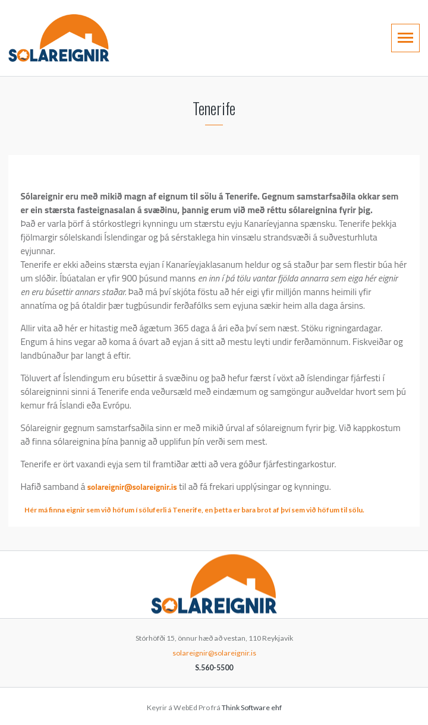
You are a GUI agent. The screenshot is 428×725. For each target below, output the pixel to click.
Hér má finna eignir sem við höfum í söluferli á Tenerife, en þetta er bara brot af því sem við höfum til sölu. (194, 509)
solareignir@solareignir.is (132, 487)
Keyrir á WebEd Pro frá (214, 707)
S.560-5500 (214, 667)
